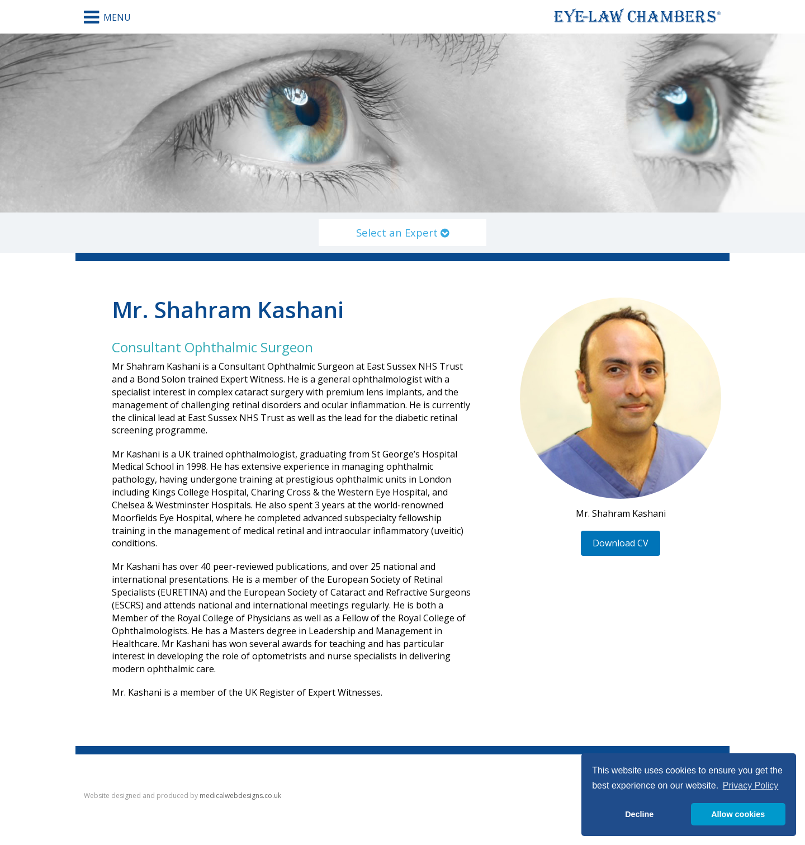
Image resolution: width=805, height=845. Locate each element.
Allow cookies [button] (738, 814)
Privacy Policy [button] (751, 785)
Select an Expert (402, 232)
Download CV (620, 543)
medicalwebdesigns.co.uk (240, 795)
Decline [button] (639, 814)
